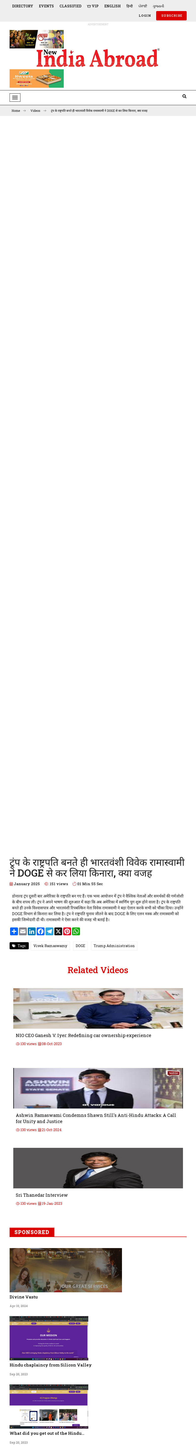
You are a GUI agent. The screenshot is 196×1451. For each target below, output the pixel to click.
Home (19, 111)
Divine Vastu (24, 1297)
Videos (38, 111)
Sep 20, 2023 (19, 1374)
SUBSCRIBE (171, 15)
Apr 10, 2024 (19, 1306)
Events (46, 6)
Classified (70, 6)
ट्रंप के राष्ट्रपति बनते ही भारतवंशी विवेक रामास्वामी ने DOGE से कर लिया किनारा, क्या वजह (99, 111)
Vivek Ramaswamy (50, 945)
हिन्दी (129, 6)
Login (144, 15)
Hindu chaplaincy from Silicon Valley (51, 1365)
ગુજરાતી (158, 6)
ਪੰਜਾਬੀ (142, 6)
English (112, 6)
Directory (22, 6)
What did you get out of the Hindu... (47, 1433)
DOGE (80, 945)
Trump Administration (114, 945)
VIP (93, 6)
